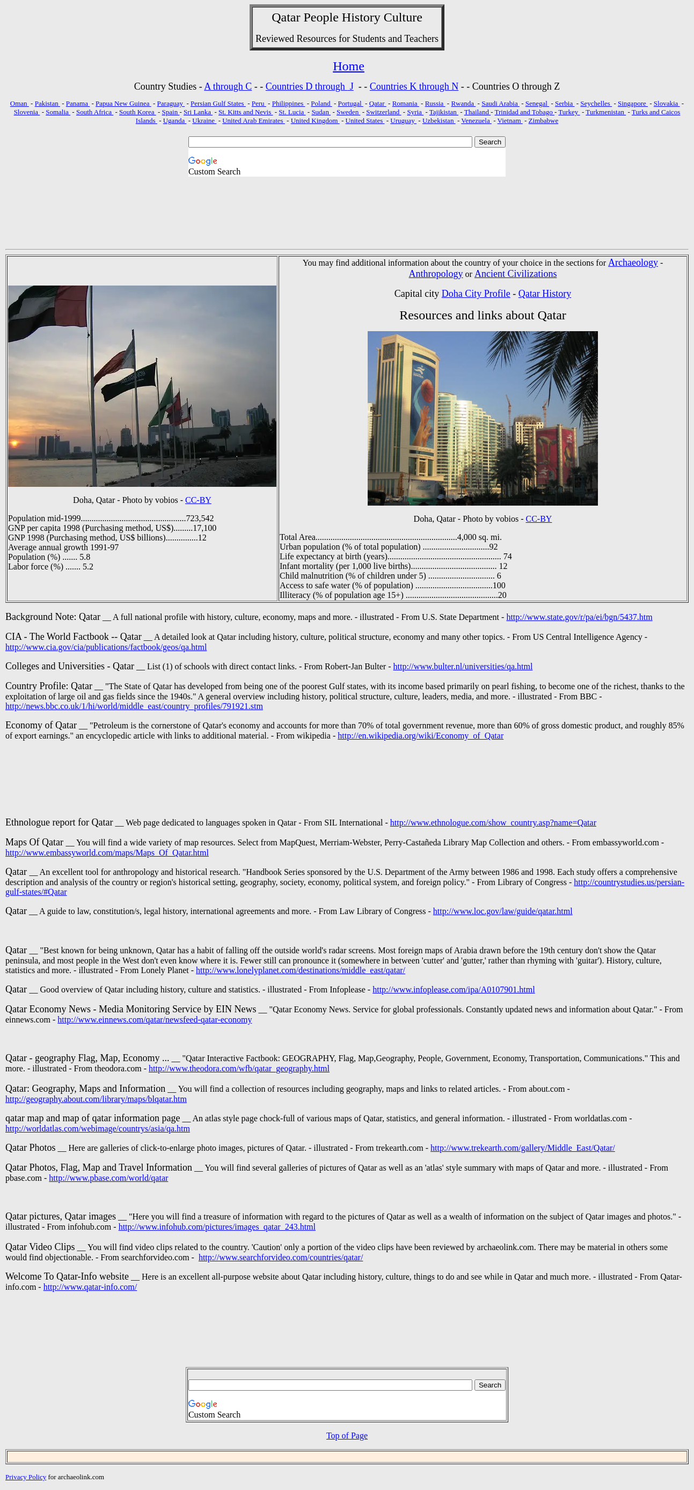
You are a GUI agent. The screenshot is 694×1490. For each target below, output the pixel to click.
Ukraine (204, 120)
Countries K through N (414, 86)
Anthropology (436, 273)
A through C (228, 86)
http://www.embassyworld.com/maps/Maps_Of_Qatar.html (107, 852)
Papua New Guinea (123, 103)
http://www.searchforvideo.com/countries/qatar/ (281, 1257)
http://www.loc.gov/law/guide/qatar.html (503, 911)
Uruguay (403, 120)
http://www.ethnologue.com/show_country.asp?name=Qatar (493, 822)
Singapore (633, 103)
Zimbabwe (544, 120)
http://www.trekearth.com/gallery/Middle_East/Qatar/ (522, 1147)
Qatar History (544, 293)
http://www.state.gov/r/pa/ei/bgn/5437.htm (579, 617)
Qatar (377, 103)
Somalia (58, 112)
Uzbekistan (439, 120)
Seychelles (596, 103)
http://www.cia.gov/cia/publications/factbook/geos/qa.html (106, 647)
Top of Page (347, 1435)
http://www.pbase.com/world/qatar (108, 1177)
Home (348, 66)
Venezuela (476, 120)
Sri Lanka (198, 112)
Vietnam (510, 120)
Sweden (348, 112)
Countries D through (307, 86)
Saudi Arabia (500, 103)
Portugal (350, 103)
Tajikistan (443, 112)
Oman (19, 103)
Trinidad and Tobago (524, 112)
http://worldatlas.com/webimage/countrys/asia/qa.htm (97, 1128)
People (320, 17)
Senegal (537, 103)
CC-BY (198, 500)
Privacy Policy (25, 1477)
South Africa (94, 112)
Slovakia (667, 103)
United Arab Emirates (253, 120)
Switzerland (383, 112)
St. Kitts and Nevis (245, 112)
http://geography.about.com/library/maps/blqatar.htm (96, 1099)
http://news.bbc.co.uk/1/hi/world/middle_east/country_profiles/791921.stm (134, 706)
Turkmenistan (606, 112)
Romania (405, 103)
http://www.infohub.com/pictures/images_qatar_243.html (217, 1226)
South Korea (137, 112)
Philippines (288, 103)
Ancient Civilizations (515, 273)
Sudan (321, 112)
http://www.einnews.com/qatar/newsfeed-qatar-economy (154, 1019)
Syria (415, 112)
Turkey (569, 112)
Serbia (564, 103)
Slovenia (27, 112)
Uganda (175, 120)
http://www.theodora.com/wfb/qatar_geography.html (239, 1068)
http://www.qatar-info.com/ (90, 1286)
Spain (171, 112)
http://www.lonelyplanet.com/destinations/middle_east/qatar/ (300, 970)
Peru (259, 103)
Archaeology (633, 262)
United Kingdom (315, 120)
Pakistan (47, 103)
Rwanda (463, 103)
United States (365, 120)
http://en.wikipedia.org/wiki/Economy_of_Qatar (420, 735)
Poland (321, 103)
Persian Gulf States (218, 103)
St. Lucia (292, 112)
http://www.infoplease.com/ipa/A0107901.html (453, 989)
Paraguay (171, 103)
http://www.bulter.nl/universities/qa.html (463, 666)
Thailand (477, 112)
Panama (78, 103)
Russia (435, 103)
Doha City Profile (476, 293)
